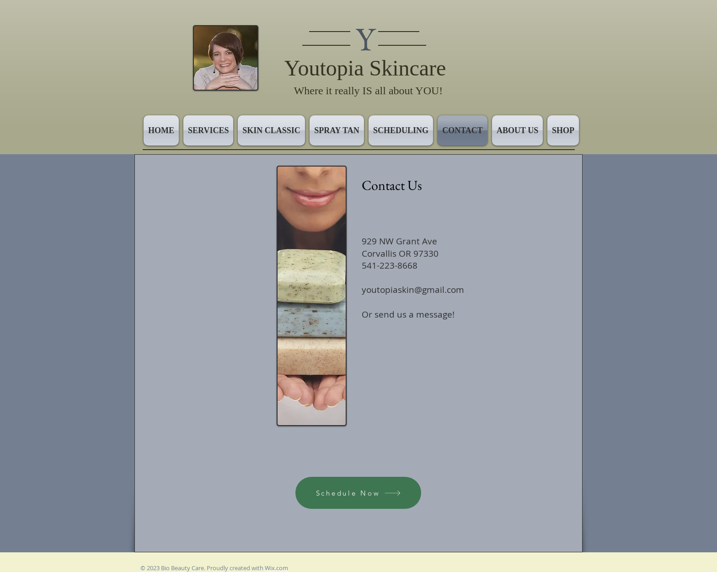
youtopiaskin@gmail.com (413, 290)
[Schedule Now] (358, 493)
